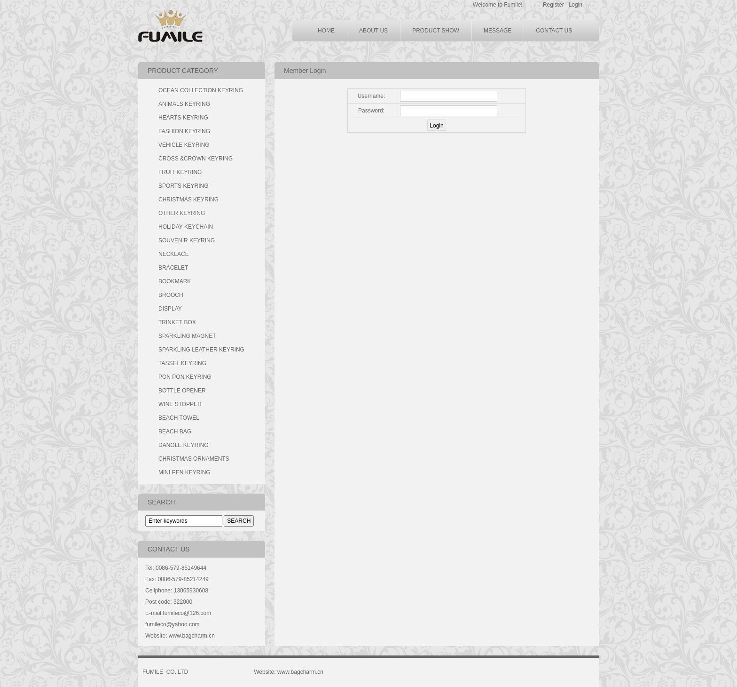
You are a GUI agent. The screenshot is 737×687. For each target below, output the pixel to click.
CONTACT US (554, 30)
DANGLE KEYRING (183, 445)
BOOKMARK (174, 281)
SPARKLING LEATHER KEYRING (201, 349)
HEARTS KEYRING (183, 117)
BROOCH (170, 295)
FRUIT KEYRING (180, 172)
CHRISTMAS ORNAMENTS (193, 458)
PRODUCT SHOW (435, 30)
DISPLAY (170, 308)
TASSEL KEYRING (182, 363)
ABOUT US (373, 30)
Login (575, 4)
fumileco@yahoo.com (172, 624)
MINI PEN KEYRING (184, 472)
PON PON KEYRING (185, 377)
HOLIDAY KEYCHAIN (185, 227)
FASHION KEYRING (184, 131)
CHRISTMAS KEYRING (188, 199)
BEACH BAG (174, 431)
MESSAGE (497, 30)
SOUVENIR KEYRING (186, 240)
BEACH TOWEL (178, 418)
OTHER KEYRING (181, 213)
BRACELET (173, 267)
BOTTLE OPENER (182, 390)
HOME (326, 30)
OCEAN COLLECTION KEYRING (200, 90)
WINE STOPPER (180, 404)
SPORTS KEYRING (183, 186)
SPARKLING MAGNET (187, 336)
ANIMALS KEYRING (184, 104)
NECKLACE (173, 254)
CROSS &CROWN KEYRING (195, 158)
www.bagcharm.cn (192, 635)
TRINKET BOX (177, 322)
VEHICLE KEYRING (184, 145)
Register (553, 4)
